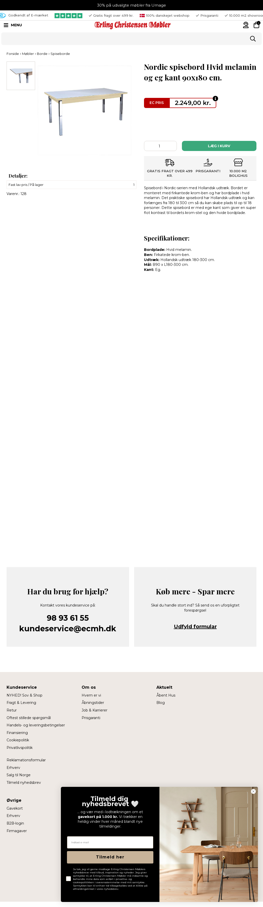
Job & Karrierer (94, 710)
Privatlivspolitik (20, 747)
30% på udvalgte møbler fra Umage (131, 5)
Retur (12, 710)
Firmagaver (17, 831)
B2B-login (15, 823)
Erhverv (13, 767)
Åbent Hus (165, 695)
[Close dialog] (253, 791)
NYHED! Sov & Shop (24, 695)
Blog (160, 702)
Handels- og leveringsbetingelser (36, 725)
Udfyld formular (195, 626)
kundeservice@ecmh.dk (67, 628)
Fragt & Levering (21, 702)
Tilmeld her (110, 857)
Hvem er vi (91, 695)
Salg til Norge (19, 775)
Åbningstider (93, 702)
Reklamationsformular (26, 760)
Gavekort (15, 808)
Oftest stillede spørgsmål (29, 718)
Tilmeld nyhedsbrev (24, 782)
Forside (13, 54)
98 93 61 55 (68, 618)
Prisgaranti (91, 718)
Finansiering (17, 732)
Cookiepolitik (18, 740)
